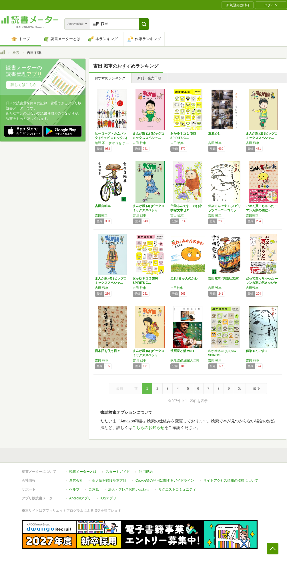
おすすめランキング (110, 78)
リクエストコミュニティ (177, 489)
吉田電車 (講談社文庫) (223, 278)
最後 (256, 389)
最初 (119, 389)
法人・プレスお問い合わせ (128, 489)
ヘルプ (74, 489)
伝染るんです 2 (256, 351)
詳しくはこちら (24, 84)
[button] (144, 24)
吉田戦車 (101, 215)
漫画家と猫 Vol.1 (182, 351)
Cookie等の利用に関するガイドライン (164, 480)
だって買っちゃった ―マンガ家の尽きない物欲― (262, 283)
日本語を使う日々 (107, 351)
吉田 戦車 (139, 143)
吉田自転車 (103, 206)
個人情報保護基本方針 (109, 480)
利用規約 (146, 471)
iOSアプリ (108, 498)
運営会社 (76, 480)
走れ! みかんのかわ (184, 278)
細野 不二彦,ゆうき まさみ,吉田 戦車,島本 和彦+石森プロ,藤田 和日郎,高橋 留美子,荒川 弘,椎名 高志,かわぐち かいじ (112, 143)
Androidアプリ (80, 498)
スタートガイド (118, 471)
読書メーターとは (83, 471)
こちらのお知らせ (148, 427)
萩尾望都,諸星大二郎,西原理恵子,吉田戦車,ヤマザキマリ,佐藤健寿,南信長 (187, 360)
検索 (16, 53)
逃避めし (214, 133)
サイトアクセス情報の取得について (230, 480)
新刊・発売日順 (149, 78)
